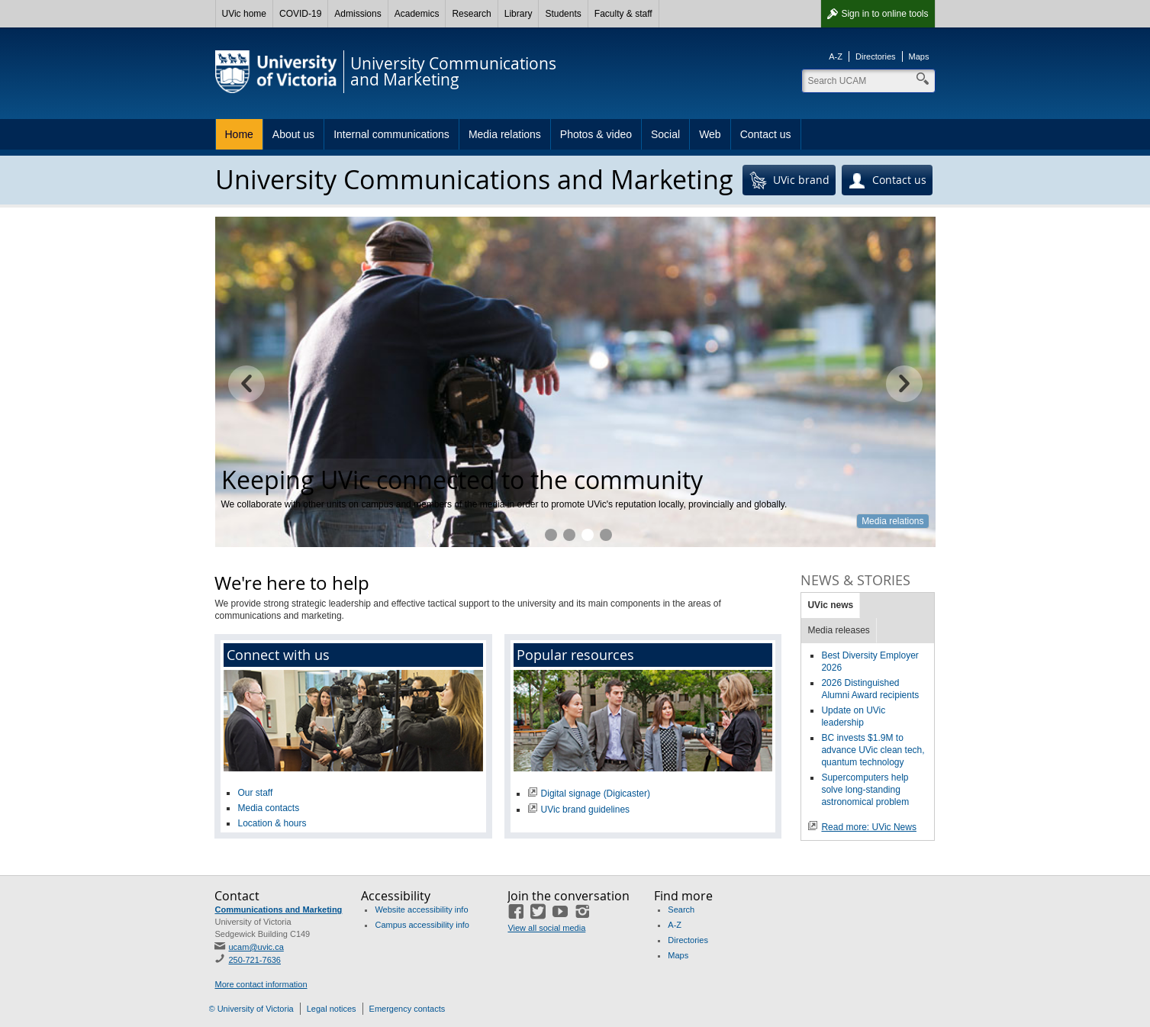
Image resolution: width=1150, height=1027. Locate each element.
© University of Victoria (251, 1008)
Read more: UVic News (868, 827)
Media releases (838, 630)
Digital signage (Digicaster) (595, 793)
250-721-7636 (254, 959)
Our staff (254, 792)
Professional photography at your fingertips (606, 535)
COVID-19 (300, 13)
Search (681, 909)
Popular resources (575, 654)
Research (471, 13)
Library (518, 13)
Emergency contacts (407, 1008)
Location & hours (271, 823)
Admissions (357, 13)
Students (563, 13)
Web (710, 134)
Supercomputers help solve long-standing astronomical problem (865, 789)
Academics (417, 13)
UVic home (244, 13)
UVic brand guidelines (585, 809)
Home (239, 134)
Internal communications (391, 134)
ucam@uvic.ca (255, 946)
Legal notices (331, 1008)
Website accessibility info (421, 909)
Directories (875, 56)
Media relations (505, 134)
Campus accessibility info (422, 924)
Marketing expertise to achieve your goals (551, 535)
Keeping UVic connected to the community (587, 535)
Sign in (884, 13)
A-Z (835, 56)
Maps (919, 56)
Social (665, 134)
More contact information (260, 984)
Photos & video (596, 134)
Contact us (765, 134)
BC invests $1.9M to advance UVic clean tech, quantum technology (872, 750)
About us (293, 134)
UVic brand (789, 181)
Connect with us (278, 654)
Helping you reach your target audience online (569, 535)
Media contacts (268, 808)
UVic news (830, 605)
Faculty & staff (623, 13)
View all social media (546, 927)
